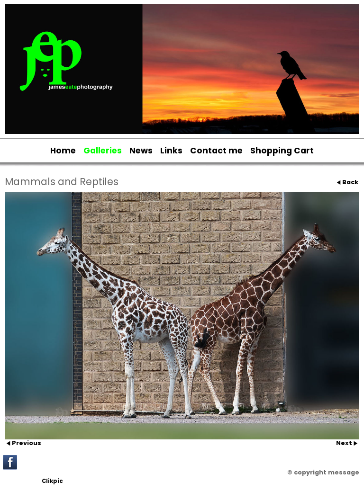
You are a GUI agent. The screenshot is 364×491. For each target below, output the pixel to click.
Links (171, 150)
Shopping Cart (282, 150)
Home (63, 150)
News (141, 150)
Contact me (216, 150)
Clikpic (52, 481)
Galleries (102, 150)
